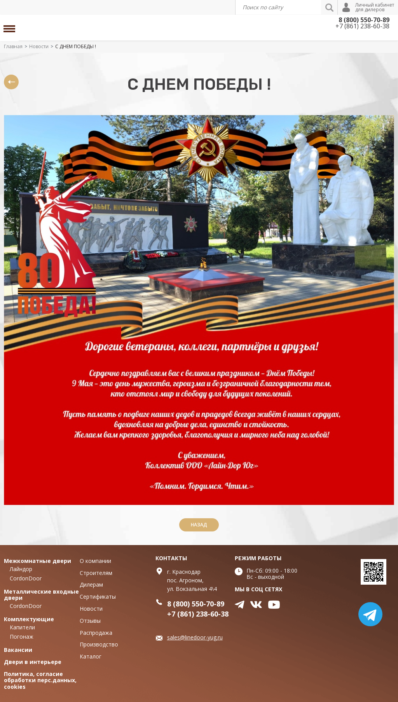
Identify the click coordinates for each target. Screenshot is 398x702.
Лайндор (21, 569)
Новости (39, 46)
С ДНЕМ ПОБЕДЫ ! (75, 46)
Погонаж (21, 636)
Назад (199, 524)
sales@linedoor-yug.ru (195, 637)
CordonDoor (26, 578)
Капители (22, 627)
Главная (13, 46)
